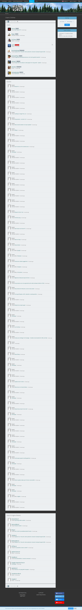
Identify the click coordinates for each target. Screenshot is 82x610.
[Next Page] (18, 21)
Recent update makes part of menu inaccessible (25, 480)
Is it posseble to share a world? (21, 547)
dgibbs (19, 496)
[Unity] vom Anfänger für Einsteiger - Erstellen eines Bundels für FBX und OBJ (31, 338)
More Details (71, 608)
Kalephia (19, 266)
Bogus (13, 34)
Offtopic (16, 130)
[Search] (79, 1)
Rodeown (19, 256)
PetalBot (14, 557)
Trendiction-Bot (16, 573)
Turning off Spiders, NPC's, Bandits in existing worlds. (26, 294)
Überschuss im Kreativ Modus (21, 387)
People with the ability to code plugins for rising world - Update (28, 62)
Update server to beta (19, 381)
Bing (13, 530)
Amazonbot (14, 519)
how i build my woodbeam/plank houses (23, 531)
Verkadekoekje (15, 72)
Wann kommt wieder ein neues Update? (23, 124)
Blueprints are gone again (20, 305)
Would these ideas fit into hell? (21, 409)
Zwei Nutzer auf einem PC (20, 228)
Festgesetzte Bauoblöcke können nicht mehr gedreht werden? (27, 57)
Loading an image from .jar (20, 113)
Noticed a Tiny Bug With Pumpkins (22, 569)
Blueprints (16, 86)
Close (75, 608)
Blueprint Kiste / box (19, 212)
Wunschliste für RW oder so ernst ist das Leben (24, 288)
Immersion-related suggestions (21, 261)
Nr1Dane (14, 39)
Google (13, 579)
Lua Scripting (17, 327)
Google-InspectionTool (17, 562)
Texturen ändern (18, 525)
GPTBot (13, 546)
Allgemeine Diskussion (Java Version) (21, 277)
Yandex (13, 535)
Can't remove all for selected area (22, 146)
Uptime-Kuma (15, 551)
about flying (17, 354)
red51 (13, 45)
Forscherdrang (15, 50)
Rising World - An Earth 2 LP (20, 119)
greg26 (19, 250)
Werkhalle (17, 73)
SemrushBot (15, 524)
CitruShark (20, 272)
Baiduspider (15, 541)
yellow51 (14, 61)
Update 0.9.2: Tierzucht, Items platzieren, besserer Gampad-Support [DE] (30, 51)
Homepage (14, 152)
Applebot (14, 568)
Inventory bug (17, 217)
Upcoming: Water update (20, 520)
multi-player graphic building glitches (22, 458)
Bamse (13, 28)
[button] (65, 1)
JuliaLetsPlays (15, 56)
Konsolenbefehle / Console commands (23, 558)
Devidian (14, 67)
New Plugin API (17, 29)
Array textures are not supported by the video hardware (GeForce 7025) (29, 283)
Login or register (73, 1)
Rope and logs (18, 239)
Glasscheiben (17, 245)
